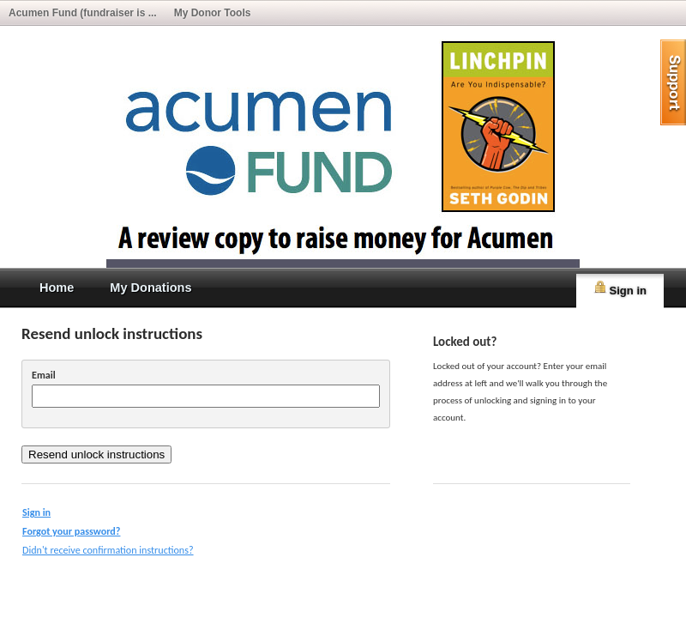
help (673, 82)
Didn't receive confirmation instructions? (108, 549)
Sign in (620, 288)
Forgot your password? (71, 530)
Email (44, 374)
